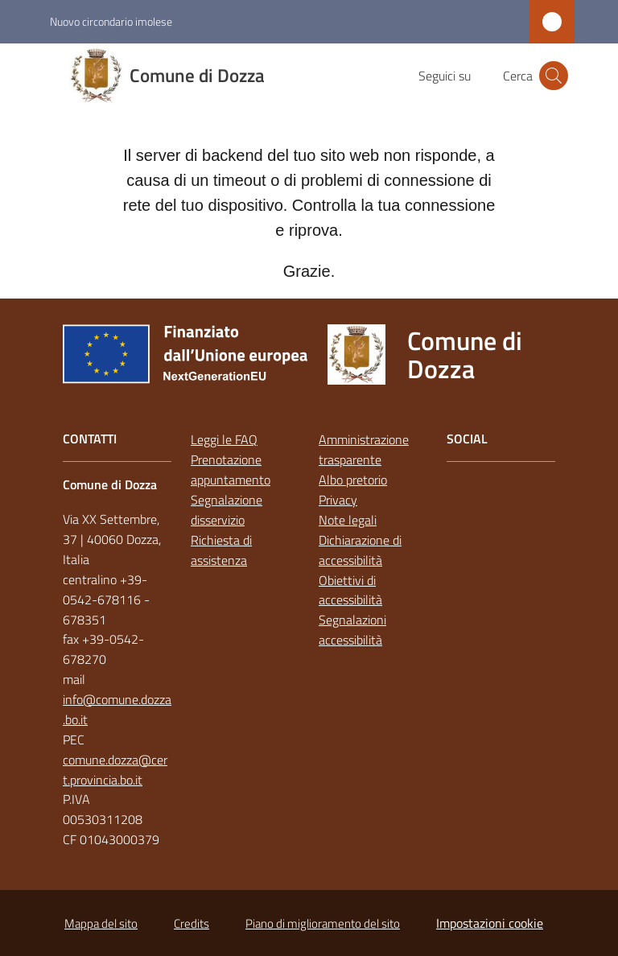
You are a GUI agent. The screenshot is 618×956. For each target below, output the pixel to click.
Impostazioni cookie (489, 923)
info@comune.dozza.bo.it (117, 709)
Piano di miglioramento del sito (322, 923)
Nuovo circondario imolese (111, 21)
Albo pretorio (353, 479)
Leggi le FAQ (224, 439)
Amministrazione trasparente (364, 449)
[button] (553, 75)
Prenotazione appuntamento (230, 469)
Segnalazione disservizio (226, 510)
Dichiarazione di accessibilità (360, 550)
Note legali (348, 520)
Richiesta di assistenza (221, 550)
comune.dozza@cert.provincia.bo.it (115, 769)
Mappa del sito (101, 923)
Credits (191, 923)
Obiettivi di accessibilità (350, 590)
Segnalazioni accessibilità (352, 629)
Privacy (338, 499)
